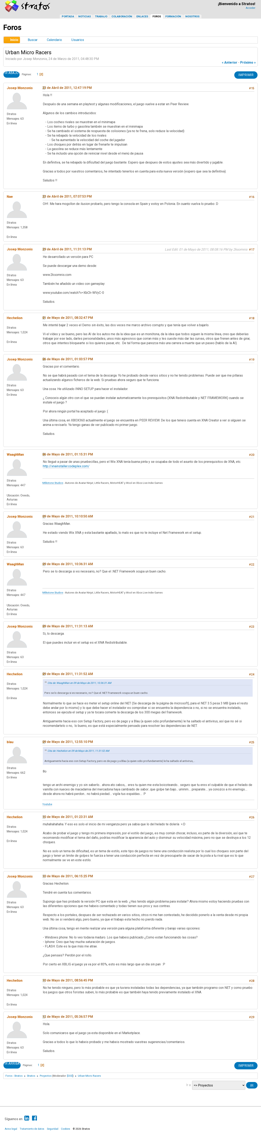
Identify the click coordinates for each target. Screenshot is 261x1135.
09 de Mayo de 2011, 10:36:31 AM (67, 564)
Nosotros (192, 16)
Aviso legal (11, 1128)
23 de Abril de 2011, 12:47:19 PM (67, 88)
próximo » (248, 62)
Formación (173, 16)
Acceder (250, 8)
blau (10, 742)
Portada (68, 16)
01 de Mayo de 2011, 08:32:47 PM (67, 318)
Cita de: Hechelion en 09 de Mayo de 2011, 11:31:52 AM (78, 750)
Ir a (188, 1085)
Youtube (47, 804)
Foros (157, 16)
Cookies (65, 1128)
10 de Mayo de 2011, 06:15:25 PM (67, 876)
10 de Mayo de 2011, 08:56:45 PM (67, 980)
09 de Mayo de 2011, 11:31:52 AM (67, 674)
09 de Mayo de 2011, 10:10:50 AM (67, 516)
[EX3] (70, 1075)
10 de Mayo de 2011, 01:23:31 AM (67, 817)
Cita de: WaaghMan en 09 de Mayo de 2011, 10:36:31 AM (79, 683)
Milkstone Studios (52, 482)
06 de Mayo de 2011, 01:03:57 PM (67, 359)
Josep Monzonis (20, 88)
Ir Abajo (11, 73)
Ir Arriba (12, 1063)
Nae (10, 197)
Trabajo (101, 16)
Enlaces (142, 16)
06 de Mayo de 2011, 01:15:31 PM (67, 454)
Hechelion (14, 318)
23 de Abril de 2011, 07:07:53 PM (67, 196)
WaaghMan (15, 454)
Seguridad (52, 1128)
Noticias (84, 16)
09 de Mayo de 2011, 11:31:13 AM (67, 626)
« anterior (229, 62)
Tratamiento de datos (32, 1128)
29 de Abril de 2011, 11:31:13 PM (67, 249)
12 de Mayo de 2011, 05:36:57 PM (67, 1017)
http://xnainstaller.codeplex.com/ (66, 466)
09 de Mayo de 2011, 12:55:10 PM (67, 742)
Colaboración (122, 16)
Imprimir (245, 75)
